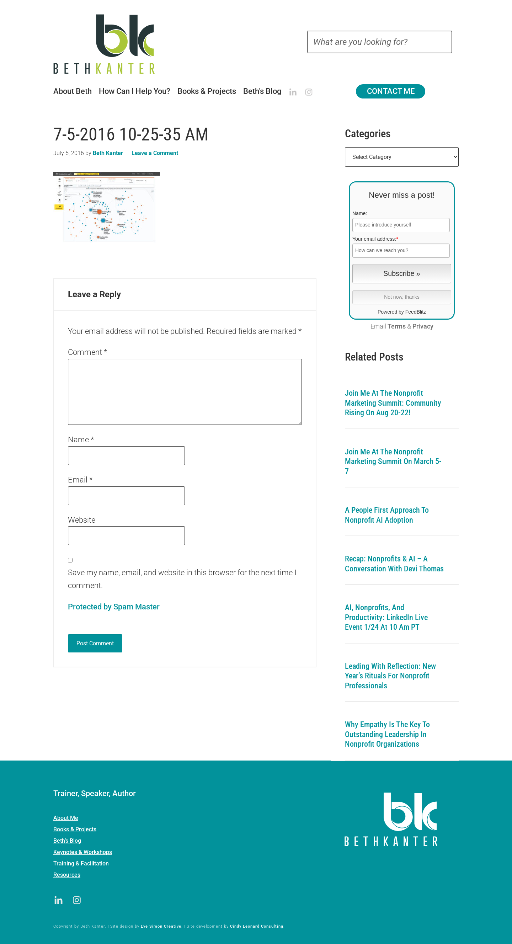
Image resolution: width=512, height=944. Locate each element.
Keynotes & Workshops (82, 852)
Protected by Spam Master (114, 606)
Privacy (422, 326)
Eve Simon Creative (161, 926)
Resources (66, 874)
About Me (65, 818)
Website (81, 520)
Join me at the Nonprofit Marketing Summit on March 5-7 (393, 461)
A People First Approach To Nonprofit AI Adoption (387, 515)
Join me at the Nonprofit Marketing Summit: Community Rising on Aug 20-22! (393, 403)
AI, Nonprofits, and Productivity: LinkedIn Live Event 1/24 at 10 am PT (386, 617)
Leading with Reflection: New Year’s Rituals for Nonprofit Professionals (390, 676)
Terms (397, 326)
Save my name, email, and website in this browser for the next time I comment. (182, 579)
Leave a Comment (155, 153)
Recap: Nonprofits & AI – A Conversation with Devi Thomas (394, 563)
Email (80, 479)
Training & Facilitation (81, 863)
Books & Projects (74, 829)
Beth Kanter (113, 44)
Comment (87, 352)
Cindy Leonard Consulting (256, 926)
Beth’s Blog (67, 840)
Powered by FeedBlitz (402, 312)
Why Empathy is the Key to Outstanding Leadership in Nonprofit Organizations (387, 734)
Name (81, 439)
